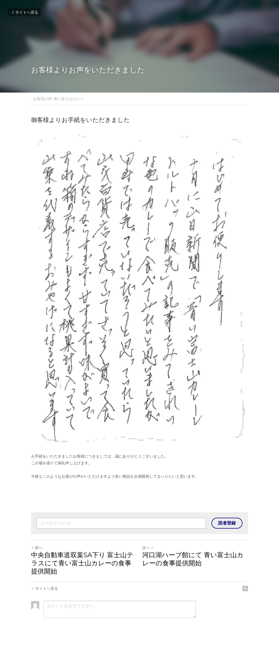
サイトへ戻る (24, 12)
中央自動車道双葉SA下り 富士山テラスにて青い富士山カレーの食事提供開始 (82, 563)
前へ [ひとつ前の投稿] (37, 547)
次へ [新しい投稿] (148, 547)
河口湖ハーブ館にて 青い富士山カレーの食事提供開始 (193, 559)
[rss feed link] (245, 588)
